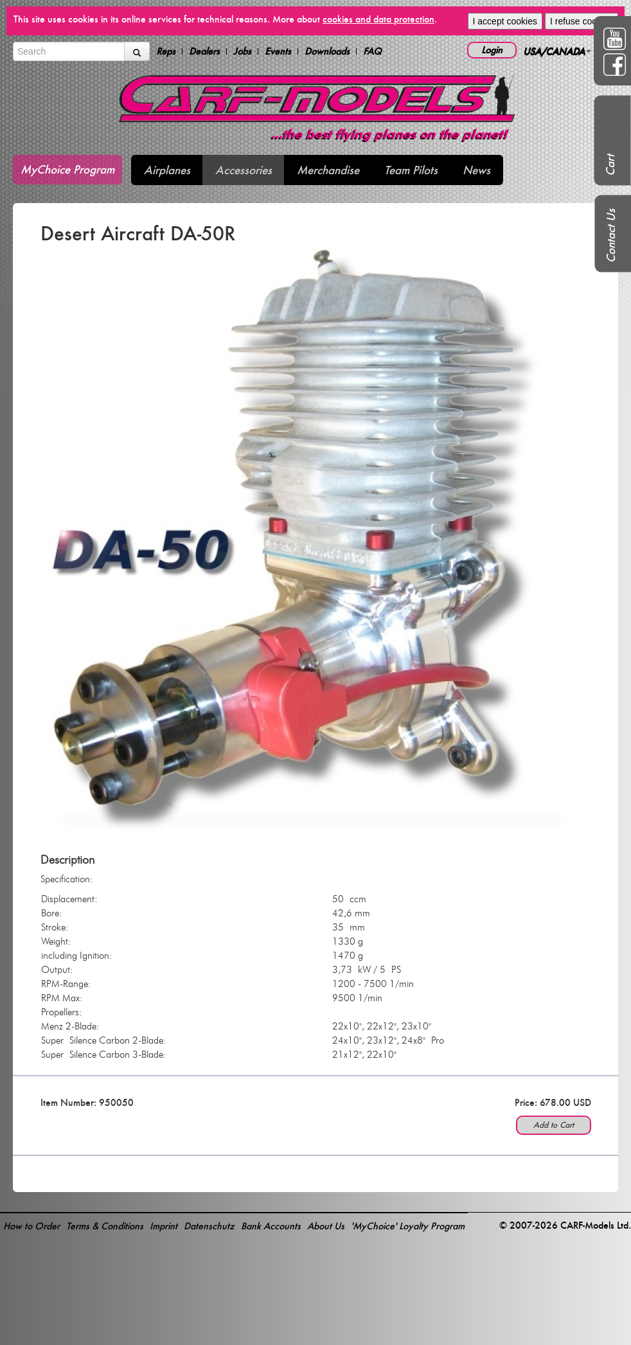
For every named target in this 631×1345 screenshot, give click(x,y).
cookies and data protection (378, 19)
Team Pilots (411, 170)
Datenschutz (209, 1226)
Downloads (327, 51)
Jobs (242, 51)
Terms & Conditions (104, 1226)
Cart (610, 165)
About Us (325, 1226)
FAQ (372, 51)
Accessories (243, 170)
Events (278, 51)
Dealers (204, 51)
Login (491, 50)
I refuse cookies (581, 21)
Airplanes (167, 170)
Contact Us (610, 236)
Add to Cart (553, 1124)
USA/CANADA (557, 51)
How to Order (31, 1226)
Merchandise (328, 170)
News (476, 170)
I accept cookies (505, 21)
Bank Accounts (271, 1226)
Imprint (163, 1226)
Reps (165, 51)
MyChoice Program (67, 169)
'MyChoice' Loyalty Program (408, 1226)
